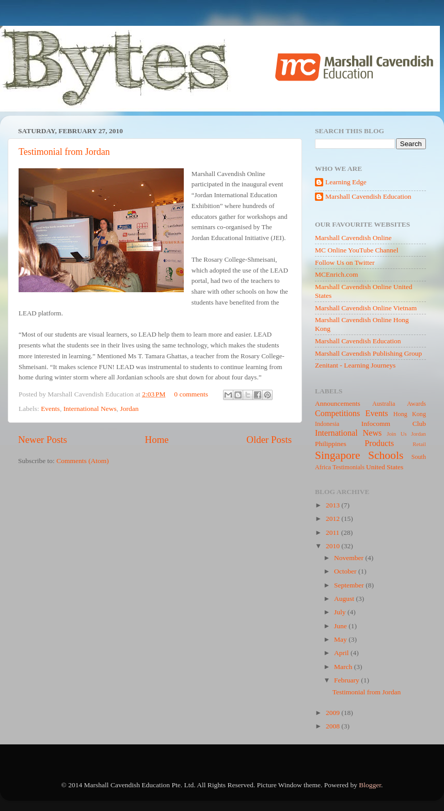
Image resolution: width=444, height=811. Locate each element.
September (350, 585)
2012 (333, 518)
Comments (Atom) (82, 461)
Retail (419, 444)
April (342, 653)
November (349, 558)
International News (90, 408)
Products (379, 443)
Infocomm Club (393, 423)
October (346, 571)
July (340, 612)
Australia (383, 403)
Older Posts (269, 439)
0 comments (191, 394)
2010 (333, 546)
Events (50, 408)
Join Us (396, 434)
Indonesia (327, 423)
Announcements (337, 403)
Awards (416, 403)
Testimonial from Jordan (64, 152)
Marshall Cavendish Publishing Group (368, 353)
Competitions (337, 413)
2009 (333, 713)
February (347, 680)
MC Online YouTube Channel (357, 250)
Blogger (370, 785)
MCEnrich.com (336, 274)
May (341, 639)
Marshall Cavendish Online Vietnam (366, 308)
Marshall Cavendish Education (368, 196)
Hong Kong (409, 414)
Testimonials (348, 467)
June (341, 626)
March (344, 667)
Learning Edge (346, 182)
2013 (333, 505)
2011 (333, 532)
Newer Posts (42, 439)
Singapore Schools (359, 455)
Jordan (129, 408)
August (345, 598)
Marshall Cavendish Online (353, 238)
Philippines (330, 444)
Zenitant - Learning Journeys (355, 365)
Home (157, 439)
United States (384, 467)
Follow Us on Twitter (344, 262)
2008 (333, 726)
